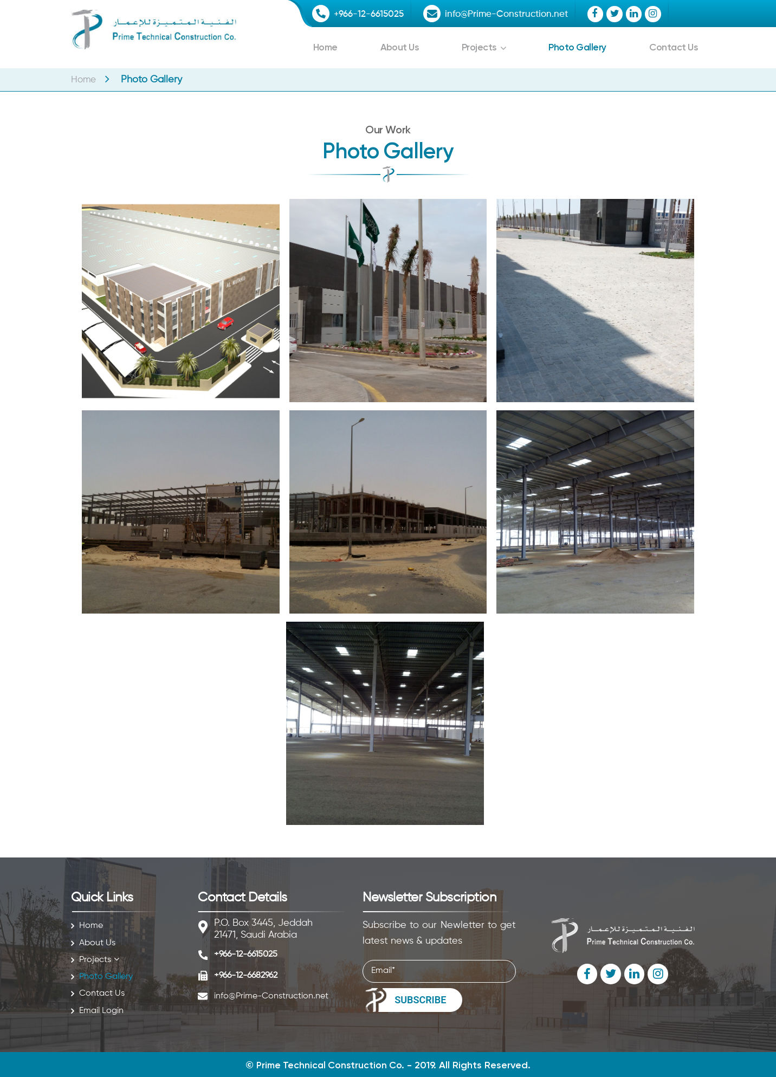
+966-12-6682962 (245, 975)
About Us (399, 47)
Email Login (101, 1011)
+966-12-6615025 (371, 14)
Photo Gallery (576, 47)
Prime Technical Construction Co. (330, 1065)
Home (325, 47)
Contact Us (672, 47)
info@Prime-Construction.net (514, 14)
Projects (478, 47)
